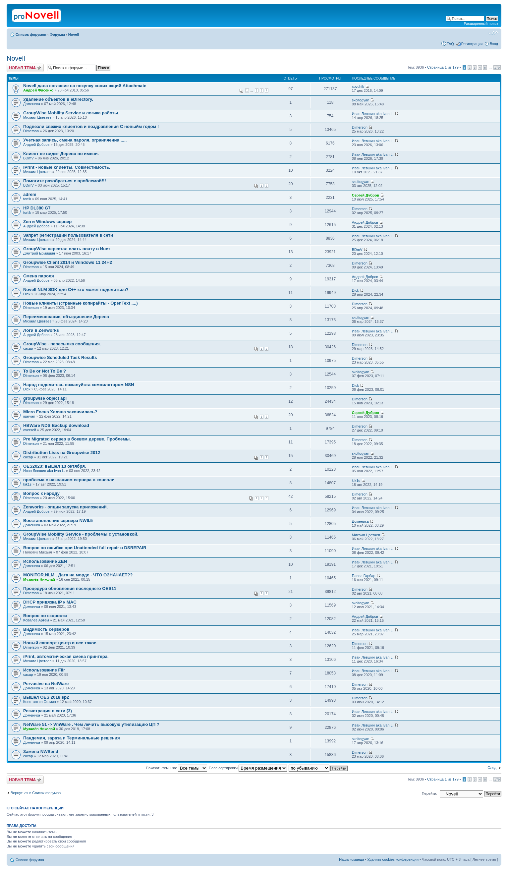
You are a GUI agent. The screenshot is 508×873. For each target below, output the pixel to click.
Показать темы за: (176, 768)
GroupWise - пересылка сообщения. (62, 343)
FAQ (450, 44)
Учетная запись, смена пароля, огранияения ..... (75, 140)
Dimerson (31, 131)
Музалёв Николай (39, 579)
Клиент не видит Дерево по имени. (61, 153)
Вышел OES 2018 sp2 (46, 697)
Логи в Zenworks (41, 330)
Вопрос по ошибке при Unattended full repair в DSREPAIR (84, 547)
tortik (27, 199)
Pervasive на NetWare (46, 683)
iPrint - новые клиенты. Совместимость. (66, 167)
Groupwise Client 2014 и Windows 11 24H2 (67, 262)
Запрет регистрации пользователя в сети (68, 235)
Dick (26, 294)
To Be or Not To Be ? (44, 371)
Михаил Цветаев (37, 117)
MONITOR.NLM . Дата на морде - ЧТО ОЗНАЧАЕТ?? (78, 574)
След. (492, 768)
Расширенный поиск (481, 24)
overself (29, 430)
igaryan (29, 416)
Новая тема (25, 68)
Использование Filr (44, 670)
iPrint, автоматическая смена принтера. (66, 656)
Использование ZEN (45, 561)
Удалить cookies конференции (393, 859)
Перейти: (429, 793)
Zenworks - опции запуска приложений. (65, 506)
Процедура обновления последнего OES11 (69, 588)
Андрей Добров (36, 144)
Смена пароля (38, 275)
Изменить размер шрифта (493, 33)
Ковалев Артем (36, 620)
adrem (29, 194)
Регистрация (471, 44)
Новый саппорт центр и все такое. (60, 642)
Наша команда (351, 859)
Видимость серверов (46, 629)
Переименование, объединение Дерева (66, 316)
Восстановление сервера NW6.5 (58, 520)
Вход (494, 44)
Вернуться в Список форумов (36, 793)
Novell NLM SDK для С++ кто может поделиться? (76, 289)
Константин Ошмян (39, 702)
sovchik (358, 86)
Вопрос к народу (41, 493)
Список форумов (31, 34)
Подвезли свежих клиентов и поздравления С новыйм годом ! (91, 126)
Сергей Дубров (365, 195)
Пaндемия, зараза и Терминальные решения (71, 737)
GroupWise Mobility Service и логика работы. (71, 112)
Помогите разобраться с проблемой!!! (64, 180)
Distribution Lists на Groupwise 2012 (61, 452)
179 (497, 67)
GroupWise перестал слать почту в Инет (66, 248)
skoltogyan (360, 100)
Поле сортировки (248, 768)
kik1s (27, 484)
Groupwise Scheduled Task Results (60, 357)
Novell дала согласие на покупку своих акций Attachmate (84, 85)
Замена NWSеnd (40, 751)
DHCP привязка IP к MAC (50, 602)
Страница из (443, 67)
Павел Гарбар (363, 576)
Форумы (57, 34)
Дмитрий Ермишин (39, 253)
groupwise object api (45, 398)
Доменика (31, 104)
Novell (73, 34)
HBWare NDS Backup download (56, 425)
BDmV (28, 158)
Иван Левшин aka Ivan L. (373, 114)
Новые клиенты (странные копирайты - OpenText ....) (80, 303)
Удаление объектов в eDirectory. (58, 99)
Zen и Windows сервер (47, 221)
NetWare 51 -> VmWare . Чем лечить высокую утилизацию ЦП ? (91, 724)
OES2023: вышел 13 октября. (54, 466)
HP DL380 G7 (37, 207)
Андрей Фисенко (38, 90)
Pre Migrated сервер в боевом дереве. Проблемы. (77, 438)
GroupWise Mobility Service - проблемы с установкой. (80, 534)
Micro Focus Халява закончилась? (60, 411)
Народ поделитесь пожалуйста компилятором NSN (78, 384)
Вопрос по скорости (45, 615)
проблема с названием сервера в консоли (69, 479)
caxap (28, 348)
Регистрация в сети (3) (47, 710)
